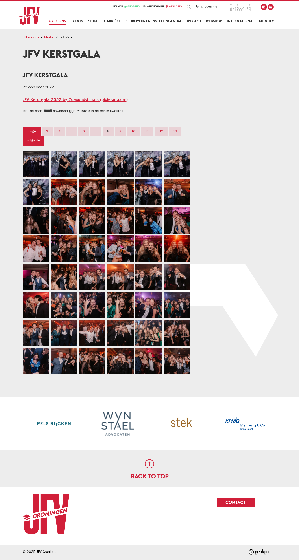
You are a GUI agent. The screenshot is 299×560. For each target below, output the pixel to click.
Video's (225, 174)
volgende (33, 140)
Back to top (150, 476)
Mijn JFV (266, 21)
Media (49, 37)
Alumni (222, 132)
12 (161, 131)
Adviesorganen (229, 110)
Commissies (226, 99)
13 (175, 131)
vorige (31, 131)
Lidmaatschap (229, 76)
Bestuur (222, 87)
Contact (223, 221)
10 (133, 131)
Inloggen (209, 7)
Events (76, 21)
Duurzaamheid (229, 187)
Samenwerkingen (232, 210)
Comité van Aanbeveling (238, 121)
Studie (93, 21)
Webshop (214, 21)
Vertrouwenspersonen (236, 144)
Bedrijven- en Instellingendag (154, 21)
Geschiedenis (228, 198)
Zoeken (189, 7)
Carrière (112, 21)
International (240, 21)
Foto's (64, 37)
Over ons (57, 21)
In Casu (194, 21)
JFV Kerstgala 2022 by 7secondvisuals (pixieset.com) (75, 100)
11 (147, 131)
